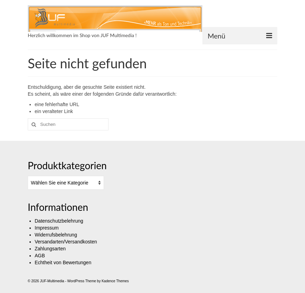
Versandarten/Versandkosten (66, 241)
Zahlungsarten (50, 248)
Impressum (47, 228)
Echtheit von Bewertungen (63, 262)
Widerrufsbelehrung (56, 235)
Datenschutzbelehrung (59, 221)
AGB (40, 255)
